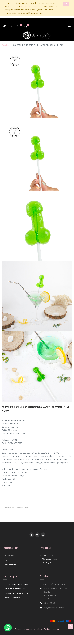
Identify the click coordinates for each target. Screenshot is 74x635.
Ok (65, 4)
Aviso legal (38, 629)
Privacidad (9, 556)
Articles (5, 45)
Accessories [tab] (22, 508)
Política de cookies (51, 629)
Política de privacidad (23, 629)
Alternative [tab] (8, 508)
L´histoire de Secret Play (16, 584)
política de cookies (29, 6)
